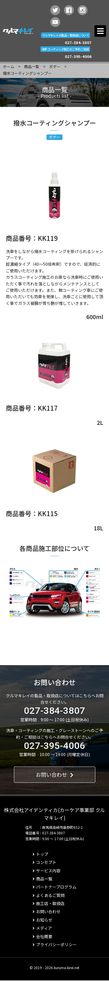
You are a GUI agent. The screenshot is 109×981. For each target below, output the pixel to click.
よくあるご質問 (49, 895)
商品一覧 (31, 66)
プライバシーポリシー (55, 944)
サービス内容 (46, 870)
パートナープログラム (54, 887)
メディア (42, 928)
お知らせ (42, 920)
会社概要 (42, 936)
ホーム (8, 66)
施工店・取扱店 (49, 903)
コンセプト (44, 862)
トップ (40, 854)
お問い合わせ (54, 774)
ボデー (54, 66)
